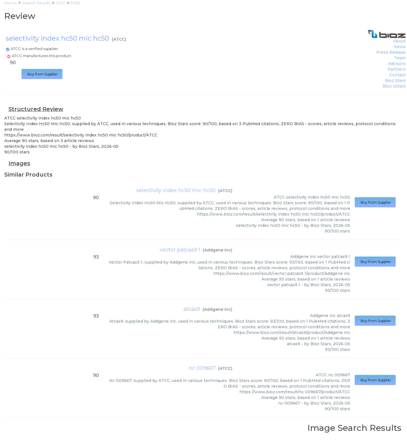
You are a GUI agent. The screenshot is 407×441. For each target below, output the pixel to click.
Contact (397, 74)
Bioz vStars (394, 86)
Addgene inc (217, 250)
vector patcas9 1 (180, 250)
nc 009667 (202, 368)
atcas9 (191, 309)
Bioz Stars (395, 80)
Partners (396, 69)
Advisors (397, 63)
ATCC (119, 39)
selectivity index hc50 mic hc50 (176, 190)
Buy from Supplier (42, 74)
